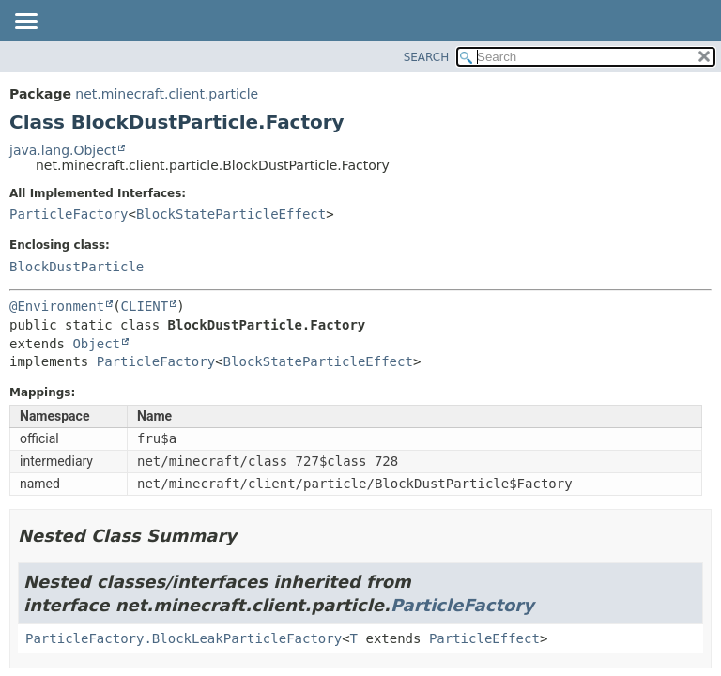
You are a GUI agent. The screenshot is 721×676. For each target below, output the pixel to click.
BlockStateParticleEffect (231, 214)
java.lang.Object (62, 150)
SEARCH (427, 57)
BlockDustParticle (76, 266)
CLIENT (145, 306)
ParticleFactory (68, 214)
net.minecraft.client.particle (166, 93)
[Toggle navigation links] (25, 22)
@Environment (56, 306)
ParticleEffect (484, 638)
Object (96, 343)
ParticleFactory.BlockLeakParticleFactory (183, 638)
